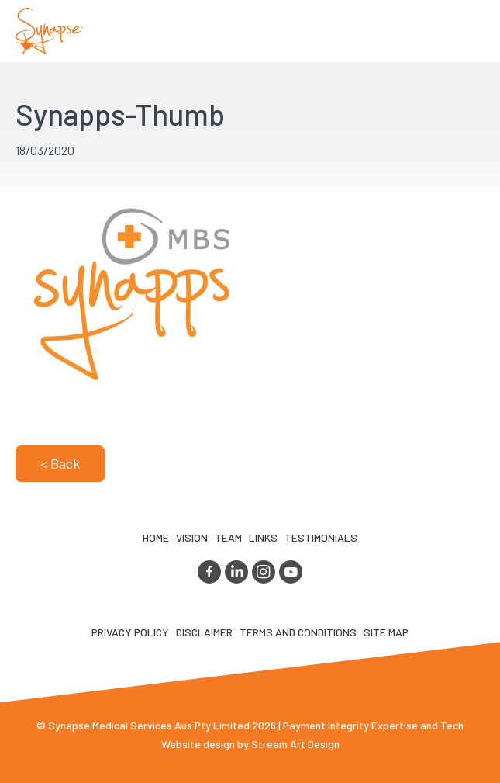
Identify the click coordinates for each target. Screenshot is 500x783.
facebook (209, 572)
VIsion (192, 537)
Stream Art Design (295, 743)
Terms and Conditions (298, 632)
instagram (263, 572)
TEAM (228, 537)
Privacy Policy (130, 632)
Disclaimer (204, 632)
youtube (290, 572)
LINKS (263, 537)
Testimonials (320, 537)
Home (156, 537)
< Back (60, 463)
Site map (386, 632)
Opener (469, 31)
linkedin (236, 572)
